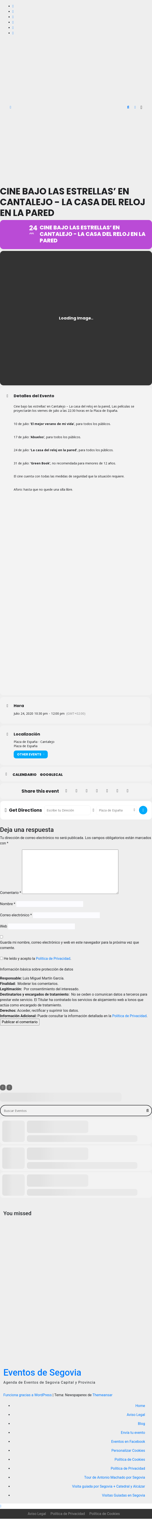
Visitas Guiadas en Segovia (123, 1497)
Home (140, 1408)
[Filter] (3, 1090)
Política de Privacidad (53, 961)
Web (3, 929)
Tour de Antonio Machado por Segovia (114, 1480)
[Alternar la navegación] (141, 107)
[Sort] (9, 1090)
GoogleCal (51, 777)
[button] (128, 107)
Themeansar (102, 1397)
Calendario (25, 777)
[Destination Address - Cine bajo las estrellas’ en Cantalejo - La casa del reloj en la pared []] (116, 812)
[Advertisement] (76, 148)
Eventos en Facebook (128, 1444)
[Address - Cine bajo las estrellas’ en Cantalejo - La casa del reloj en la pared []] (67, 812)
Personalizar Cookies (128, 1453)
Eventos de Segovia (42, 1375)
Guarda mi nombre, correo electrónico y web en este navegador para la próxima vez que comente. (69, 947)
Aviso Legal (136, 1417)
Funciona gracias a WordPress (28, 1397)
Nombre (7, 906)
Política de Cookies (130, 1462)
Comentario (10, 895)
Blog (141, 1426)
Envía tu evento (133, 1435)
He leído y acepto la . (35, 961)
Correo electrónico (16, 917)
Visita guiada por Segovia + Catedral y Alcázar (108, 1488)
